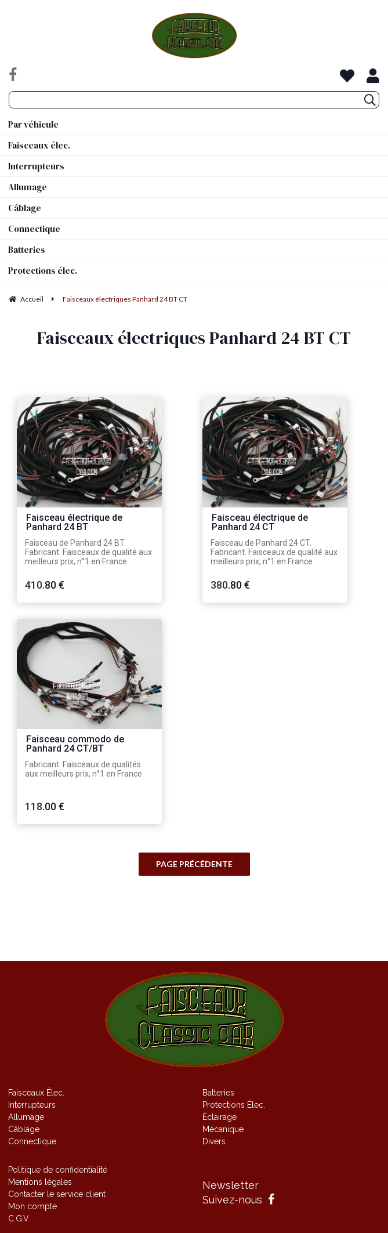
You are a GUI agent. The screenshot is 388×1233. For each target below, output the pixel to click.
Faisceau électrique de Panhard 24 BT (74, 522)
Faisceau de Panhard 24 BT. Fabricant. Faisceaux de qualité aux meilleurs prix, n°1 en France (88, 552)
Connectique (32, 1141)
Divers (214, 1141)
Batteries (218, 1092)
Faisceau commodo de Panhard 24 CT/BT (75, 744)
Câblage (23, 1129)
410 (44, 585)
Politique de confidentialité (57, 1169)
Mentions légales (40, 1182)
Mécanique (223, 1129)
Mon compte (32, 1206)
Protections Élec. (233, 1104)
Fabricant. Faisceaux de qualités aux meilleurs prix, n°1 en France (83, 769)
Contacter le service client (57, 1194)
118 (44, 806)
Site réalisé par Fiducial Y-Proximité (194, 938)
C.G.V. (19, 1218)
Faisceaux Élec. (36, 1092)
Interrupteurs (32, 1104)
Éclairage (219, 1117)
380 (230, 585)
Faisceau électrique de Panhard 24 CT (260, 522)
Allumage (26, 1117)
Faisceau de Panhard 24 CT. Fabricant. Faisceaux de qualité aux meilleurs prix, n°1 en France (274, 552)
